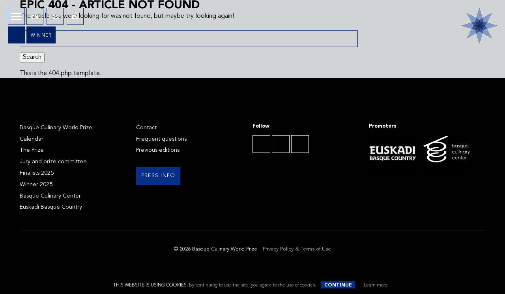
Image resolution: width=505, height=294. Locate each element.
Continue (338, 285)
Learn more (376, 285)
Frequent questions (161, 139)
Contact (146, 128)
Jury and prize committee (53, 162)
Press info (158, 175)
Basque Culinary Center (50, 196)
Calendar (31, 139)
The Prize (32, 150)
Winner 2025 (36, 185)
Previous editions (158, 150)
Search (32, 57)
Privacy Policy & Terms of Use (297, 249)
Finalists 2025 (37, 173)
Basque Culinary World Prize (56, 128)
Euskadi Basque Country (51, 207)
